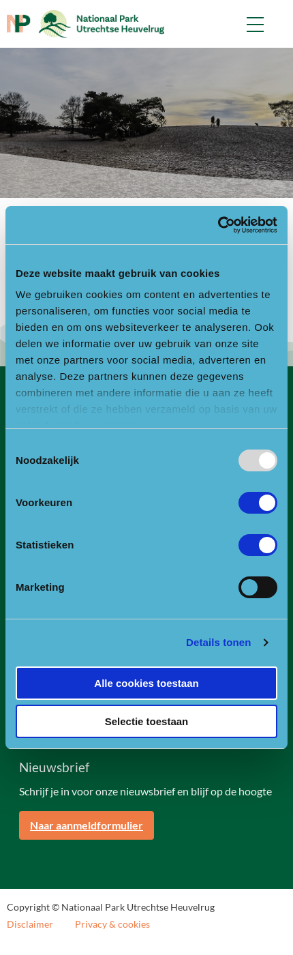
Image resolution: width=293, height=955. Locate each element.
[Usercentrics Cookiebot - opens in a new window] (217, 225)
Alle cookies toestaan (146, 683)
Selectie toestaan (147, 721)
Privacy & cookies (112, 924)
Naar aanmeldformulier (86, 825)
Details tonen (218, 642)
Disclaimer (30, 924)
